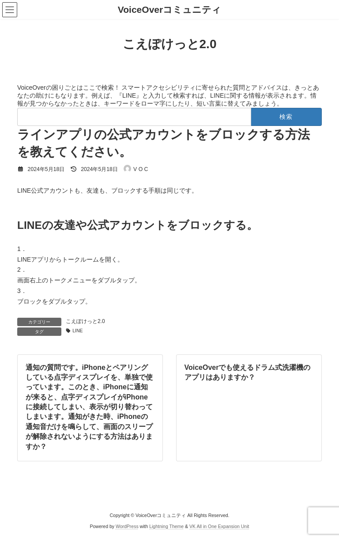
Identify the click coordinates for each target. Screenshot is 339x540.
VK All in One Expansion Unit (219, 526)
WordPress (127, 526)
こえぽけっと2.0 (85, 321)
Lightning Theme (166, 526)
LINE (77, 330)
